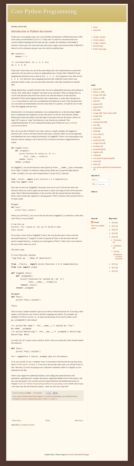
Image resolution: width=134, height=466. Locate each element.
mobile (95, 161)
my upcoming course (60, 384)
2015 (114, 233)
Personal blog (98, 46)
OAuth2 (96, 128)
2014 (114, 237)
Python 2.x (46, 399)
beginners (40, 396)
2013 (114, 264)
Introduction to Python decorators (31, 31)
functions (24, 399)
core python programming (52, 396)
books (95, 164)
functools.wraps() (27, 364)
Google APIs (97, 95)
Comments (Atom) (27, 425)
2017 (114, 226)
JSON (95, 131)
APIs (95, 110)
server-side (97, 134)
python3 (96, 107)
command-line (98, 122)
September (117, 246)
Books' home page (99, 49)
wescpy (96, 222)
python (39, 399)
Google (96, 116)
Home (48, 420)
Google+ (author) (99, 43)
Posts (95, 180)
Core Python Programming (44, 11)
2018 (114, 223)
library (95, 137)
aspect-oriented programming (26, 396)
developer (96, 146)
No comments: (38, 393)
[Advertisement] (57, 410)
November (117, 240)
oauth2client (97, 140)
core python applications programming (107, 167)
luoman (71, 455)
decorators (74, 396)
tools (95, 119)
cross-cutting (16, 101)
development (16, 399)
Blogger (86, 455)
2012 (114, 268)
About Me (97, 30)
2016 (114, 230)
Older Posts (79, 420)
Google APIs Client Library (103, 113)
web (94, 125)
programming (32, 399)
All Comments (99, 184)
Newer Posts (16, 420)
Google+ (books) (99, 37)
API (94, 101)
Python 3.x (54, 399)
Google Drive (98, 143)
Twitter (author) (99, 40)
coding (95, 155)
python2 (96, 104)
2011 (114, 271)
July (115, 251)
